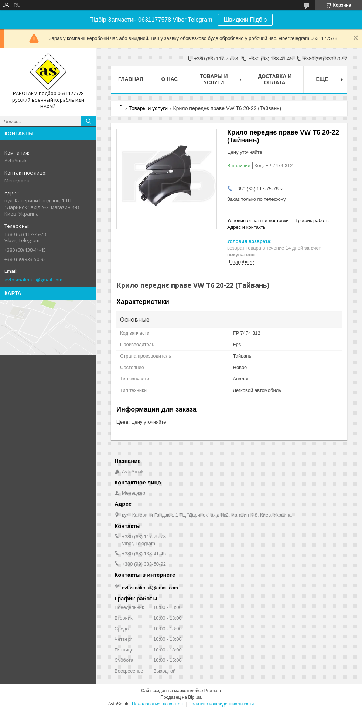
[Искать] (88, 121)
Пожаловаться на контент (158, 704)
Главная (130, 79)
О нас (169, 79)
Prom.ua (212, 690)
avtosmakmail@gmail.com (33, 279)
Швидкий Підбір (245, 20)
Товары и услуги (214, 79)
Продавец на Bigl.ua (181, 697)
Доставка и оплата (274, 79)
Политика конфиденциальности (221, 704)
